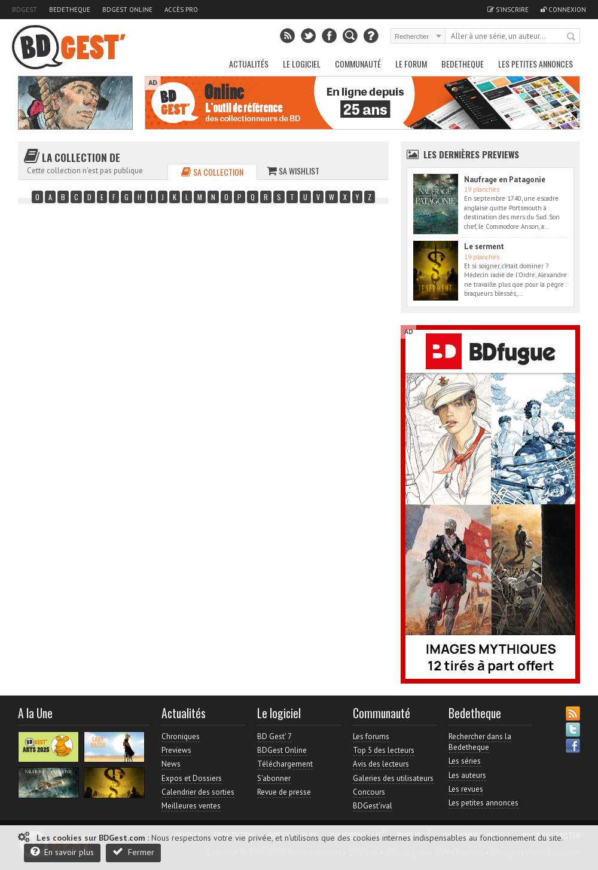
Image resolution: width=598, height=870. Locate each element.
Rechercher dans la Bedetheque (479, 741)
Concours (369, 792)
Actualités (249, 63)
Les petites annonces (535, 63)
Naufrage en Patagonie (504, 179)
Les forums (371, 736)
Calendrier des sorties (197, 792)
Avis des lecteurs (381, 764)
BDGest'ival (372, 806)
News (171, 764)
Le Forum (411, 63)
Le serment (484, 246)
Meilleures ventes (191, 806)
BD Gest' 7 (274, 736)
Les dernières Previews (471, 154)
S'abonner (274, 778)
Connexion (563, 9)
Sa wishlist (293, 170)
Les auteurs (467, 775)
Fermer (133, 851)
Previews (176, 750)
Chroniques (180, 736)
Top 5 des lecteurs (383, 750)
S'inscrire (508, 9)
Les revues (465, 789)
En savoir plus (62, 851)
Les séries (464, 761)
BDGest (24, 9)
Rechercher (571, 37)
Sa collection (212, 172)
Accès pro (181, 9)
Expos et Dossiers (191, 778)
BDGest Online (127, 9)
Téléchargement (285, 764)
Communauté (358, 63)
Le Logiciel (302, 63)
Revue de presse (284, 792)
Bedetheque (69, 9)
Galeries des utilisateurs (393, 778)
